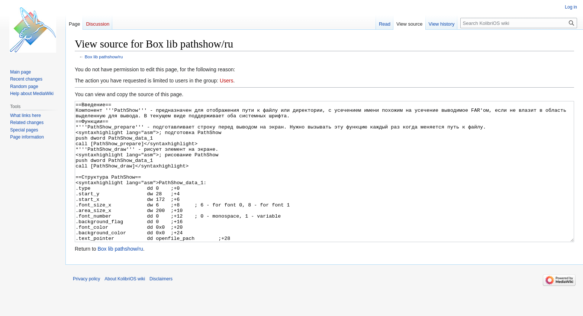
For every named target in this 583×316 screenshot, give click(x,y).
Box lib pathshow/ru (104, 56)
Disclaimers (161, 306)
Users (226, 81)
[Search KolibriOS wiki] (518, 23)
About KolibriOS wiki (124, 306)
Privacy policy (86, 306)
